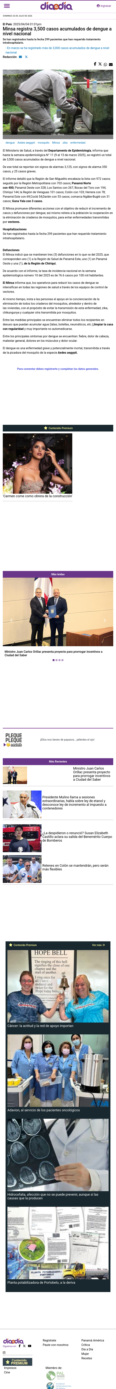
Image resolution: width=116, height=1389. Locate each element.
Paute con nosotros (56, 1345)
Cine (7, 1372)
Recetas (86, 1358)
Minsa (56, 142)
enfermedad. (78, 142)
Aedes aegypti (26, 142)
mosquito (43, 142)
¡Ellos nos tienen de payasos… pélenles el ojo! (67, 739)
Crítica (85, 1345)
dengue (10, 142)
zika (65, 142)
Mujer (85, 1354)
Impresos (10, 1368)
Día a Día (87, 1349)
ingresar (104, 6)
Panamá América (92, 1340)
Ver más (98, 945)
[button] (11, 620)
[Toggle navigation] (7, 6)
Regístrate (49, 1340)
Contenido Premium (58, 428)
